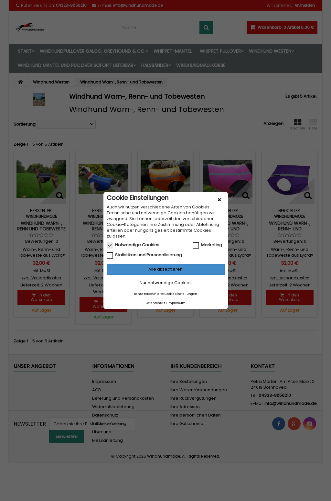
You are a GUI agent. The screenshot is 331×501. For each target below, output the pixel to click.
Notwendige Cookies (133, 245)
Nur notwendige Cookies (166, 283)
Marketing (207, 245)
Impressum (176, 303)
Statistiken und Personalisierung (144, 255)
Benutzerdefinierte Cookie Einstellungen (165, 294)
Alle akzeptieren (165, 269)
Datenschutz (155, 303)
